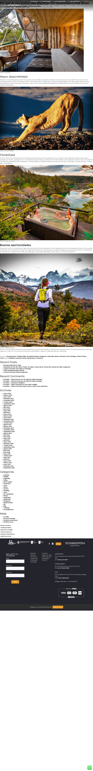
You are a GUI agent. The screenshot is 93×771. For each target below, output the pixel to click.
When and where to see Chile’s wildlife (24, 384)
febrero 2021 (7, 426)
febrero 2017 (7, 462)
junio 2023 (6, 409)
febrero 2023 (7, 416)
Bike (24, 356)
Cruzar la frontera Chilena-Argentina (15, 372)
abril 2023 (6, 412)
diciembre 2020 (8, 428)
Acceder (6, 517)
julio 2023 (6, 407)
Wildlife (6, 477)
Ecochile (6, 379)
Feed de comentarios (10, 520)
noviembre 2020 (8, 430)
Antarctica (6, 483)
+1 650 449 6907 (62, 560)
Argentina (6, 478)
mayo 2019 (6, 438)
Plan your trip (58, 607)
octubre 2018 (7, 445)
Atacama (63, 356)
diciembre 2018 (8, 443)
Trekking (20, 356)
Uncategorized (11, 356)
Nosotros (33, 555)
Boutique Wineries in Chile (12, 365)
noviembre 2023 (8, 400)
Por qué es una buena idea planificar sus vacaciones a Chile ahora (44, 3)
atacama (19, 358)
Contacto (44, 553)
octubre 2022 (7, 423)
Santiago (73, 356)
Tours (2, 358)
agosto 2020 (7, 433)
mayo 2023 (7, 411)
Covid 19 (44, 560)
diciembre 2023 (8, 398)
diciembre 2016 (8, 466)
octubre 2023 (7, 402)
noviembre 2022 (8, 421)
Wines (84, 356)
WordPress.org (8, 522)
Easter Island (7, 482)
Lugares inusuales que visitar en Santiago (17, 369)
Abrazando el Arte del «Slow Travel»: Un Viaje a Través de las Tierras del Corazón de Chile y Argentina (36, 367)
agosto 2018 (7, 449)
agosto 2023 (7, 405)
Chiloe (5, 480)
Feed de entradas (9, 518)
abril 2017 (6, 459)
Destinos (33, 553)
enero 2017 (7, 464)
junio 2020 (6, 436)
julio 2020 (6, 435)
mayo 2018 (6, 454)
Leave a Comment (37, 358)
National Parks (34, 356)
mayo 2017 (6, 457)
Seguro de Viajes (47, 555)
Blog (58, 544)
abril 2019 (6, 440)
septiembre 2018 (8, 447)
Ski (28, 356)
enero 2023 (7, 417)
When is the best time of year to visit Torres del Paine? (29, 386)
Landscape (50, 356)
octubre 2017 (7, 455)
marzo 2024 (7, 393)
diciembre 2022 (8, 419)
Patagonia (42, 356)
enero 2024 (7, 397)
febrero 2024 (7, 395)
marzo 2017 (7, 461)
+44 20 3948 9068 (63, 568)
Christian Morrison (35, 6)
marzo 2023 (7, 414)
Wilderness (7, 499)
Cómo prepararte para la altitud (13, 370)
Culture (79, 356)
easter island (26, 358)
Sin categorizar (8, 494)
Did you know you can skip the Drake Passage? (26, 379)
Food (67, 356)
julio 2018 (6, 450)
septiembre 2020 (9, 431)
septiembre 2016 (8, 468)
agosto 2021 (7, 424)
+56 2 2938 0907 (63, 578)
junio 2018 (6, 452)
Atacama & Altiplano (18, 383)
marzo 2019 (7, 442)
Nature (57, 356)
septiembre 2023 (9, 404)
